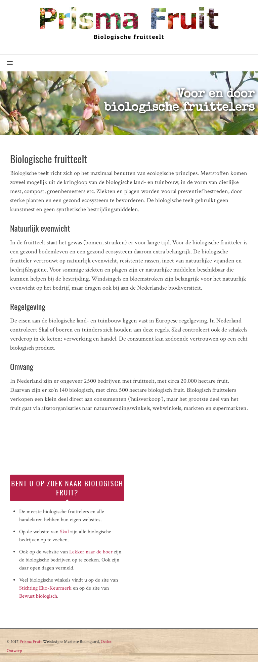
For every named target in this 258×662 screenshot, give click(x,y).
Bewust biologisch (38, 596)
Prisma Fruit (30, 642)
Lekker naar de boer (91, 551)
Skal (64, 531)
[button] (6, 63)
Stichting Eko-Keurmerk (45, 588)
